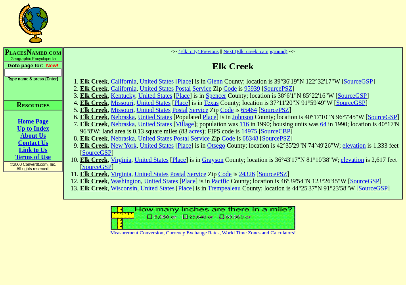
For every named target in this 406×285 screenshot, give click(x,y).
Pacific (220, 181)
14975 (249, 131)
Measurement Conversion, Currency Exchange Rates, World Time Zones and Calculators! (203, 233)
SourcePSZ (278, 88)
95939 (252, 88)
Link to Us (33, 149)
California (123, 81)
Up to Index (33, 128)
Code (230, 88)
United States (157, 81)
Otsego (216, 145)
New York (123, 145)
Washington (126, 181)
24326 (247, 174)
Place (184, 81)
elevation (354, 145)
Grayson (212, 159)
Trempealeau (224, 188)
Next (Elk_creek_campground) (255, 51)
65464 (249, 109)
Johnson (242, 117)
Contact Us (33, 142)
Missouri (122, 102)
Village (185, 124)
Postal (183, 88)
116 (244, 124)
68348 (250, 138)
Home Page (33, 121)
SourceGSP (358, 81)
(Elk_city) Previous (198, 51)
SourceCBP (276, 131)
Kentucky (123, 95)
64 (323, 124)
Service (201, 88)
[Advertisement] (233, 23)
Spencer (216, 95)
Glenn (215, 81)
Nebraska (122, 117)
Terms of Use (33, 157)
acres (195, 131)
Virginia (121, 159)
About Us (33, 135)
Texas (211, 102)
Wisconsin (124, 188)
